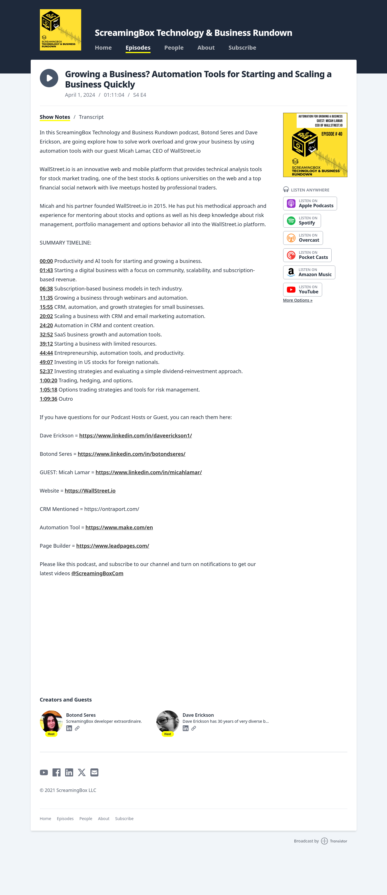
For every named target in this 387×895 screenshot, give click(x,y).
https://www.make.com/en (119, 527)
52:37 (46, 371)
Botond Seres (81, 715)
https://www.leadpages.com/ (112, 545)
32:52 (46, 334)
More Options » (298, 300)
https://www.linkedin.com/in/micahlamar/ (149, 472)
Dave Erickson (198, 715)
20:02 (46, 316)
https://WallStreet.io (90, 490)
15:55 (46, 306)
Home (103, 48)
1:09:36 (48, 398)
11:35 (46, 297)
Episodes (138, 48)
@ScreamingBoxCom (97, 573)
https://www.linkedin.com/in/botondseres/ (132, 453)
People (174, 48)
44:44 (46, 352)
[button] (49, 78)
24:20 (46, 325)
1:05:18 (48, 389)
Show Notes (55, 116)
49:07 (46, 362)
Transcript (91, 116)
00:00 (46, 260)
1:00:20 (48, 380)
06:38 (46, 288)
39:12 (46, 343)
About (206, 48)
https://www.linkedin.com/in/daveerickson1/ (135, 435)
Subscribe (242, 48)
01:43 (46, 270)
